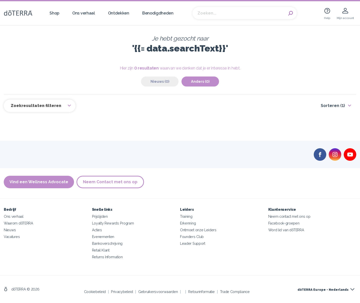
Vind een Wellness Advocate (39, 182)
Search (290, 13)
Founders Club (192, 236)
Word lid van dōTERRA (286, 230)
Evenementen (103, 236)
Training (186, 216)
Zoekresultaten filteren (36, 105)
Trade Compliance (235, 292)
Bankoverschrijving (107, 243)
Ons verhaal (83, 13)
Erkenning (188, 223)
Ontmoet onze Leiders (198, 230)
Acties (97, 230)
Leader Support (192, 243)
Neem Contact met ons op (110, 182)
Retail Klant (101, 250)
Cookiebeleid (95, 292)
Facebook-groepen (284, 223)
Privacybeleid (122, 292)
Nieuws (10, 230)
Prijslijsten (100, 216)
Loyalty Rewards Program (113, 223)
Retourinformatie (201, 292)
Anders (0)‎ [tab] (200, 81)
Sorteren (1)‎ (333, 105)
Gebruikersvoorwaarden (158, 292)
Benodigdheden (158, 13)
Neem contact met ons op (289, 216)
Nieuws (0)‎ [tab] (159, 81)
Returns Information (107, 257)
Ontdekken (118, 13)
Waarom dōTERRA (18, 223)
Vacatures (12, 236)
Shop (54, 13)
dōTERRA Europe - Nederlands (323, 290)
